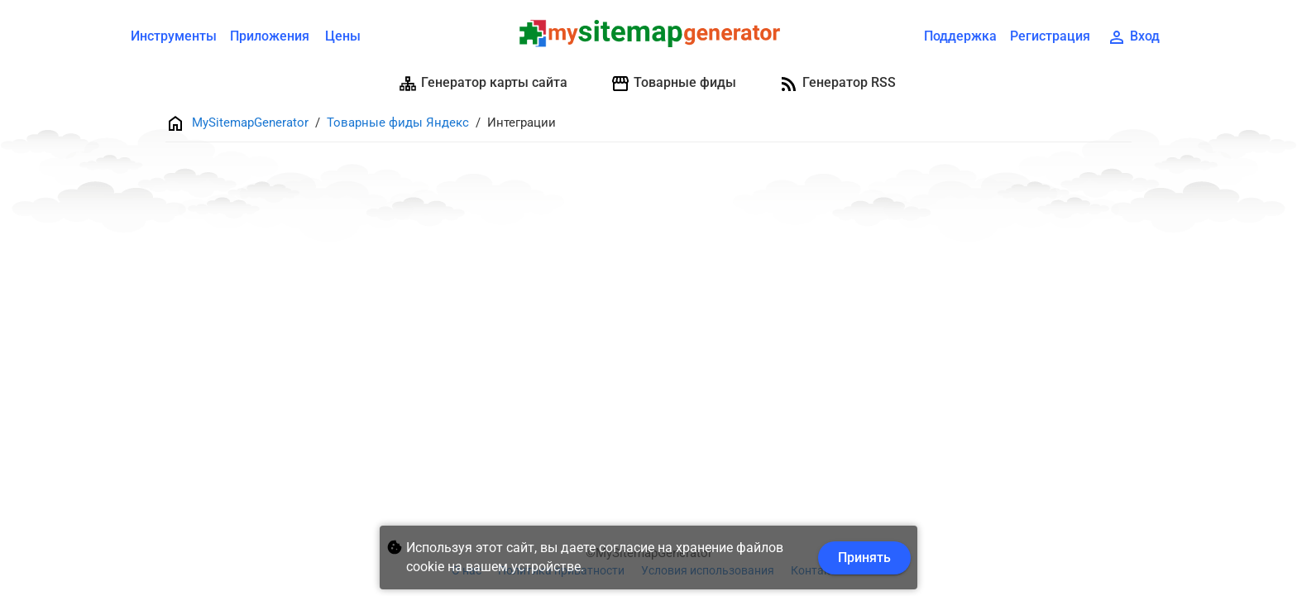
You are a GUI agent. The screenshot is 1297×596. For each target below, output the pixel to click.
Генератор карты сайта (482, 84)
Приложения (269, 36)
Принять (864, 557)
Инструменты (174, 36)
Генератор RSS (837, 84)
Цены (343, 36)
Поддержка (960, 36)
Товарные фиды (673, 84)
